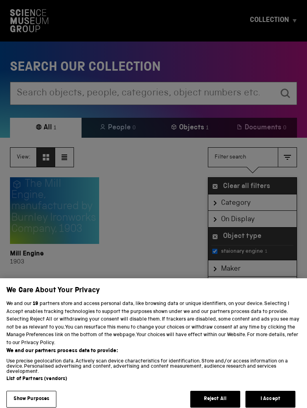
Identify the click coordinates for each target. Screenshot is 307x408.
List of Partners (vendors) (36, 385)
